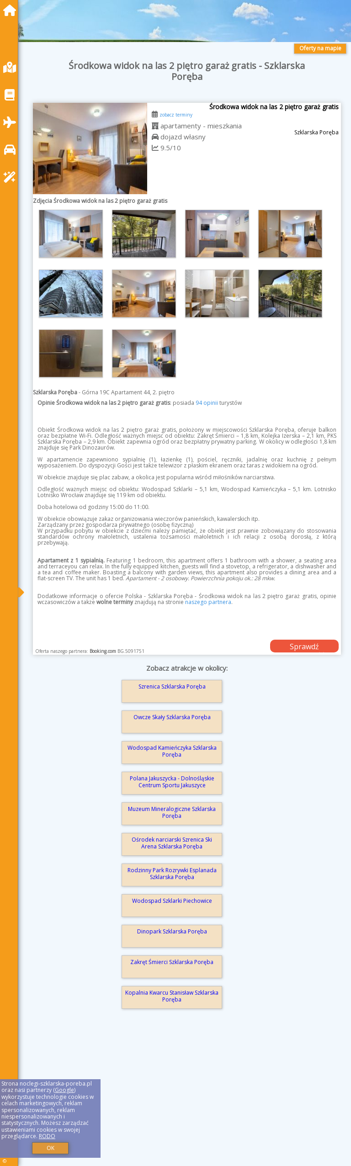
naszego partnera (208, 602)
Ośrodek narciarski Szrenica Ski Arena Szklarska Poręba (172, 843)
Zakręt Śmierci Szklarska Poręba (171, 962)
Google (64, 1090)
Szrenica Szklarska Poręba (172, 686)
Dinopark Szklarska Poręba (172, 931)
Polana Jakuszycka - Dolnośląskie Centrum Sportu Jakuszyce (172, 781)
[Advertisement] (186, 1099)
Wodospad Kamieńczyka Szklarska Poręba (172, 751)
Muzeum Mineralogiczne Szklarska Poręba (172, 812)
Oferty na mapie (320, 48)
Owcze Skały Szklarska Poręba (172, 717)
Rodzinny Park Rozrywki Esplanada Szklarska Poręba (172, 873)
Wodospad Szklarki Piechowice (172, 901)
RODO (47, 1136)
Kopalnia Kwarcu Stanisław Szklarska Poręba (171, 996)
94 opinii (207, 403)
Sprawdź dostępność (304, 646)
